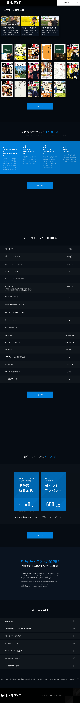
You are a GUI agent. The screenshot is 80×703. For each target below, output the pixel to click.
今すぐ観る (67, 3)
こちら (25, 290)
